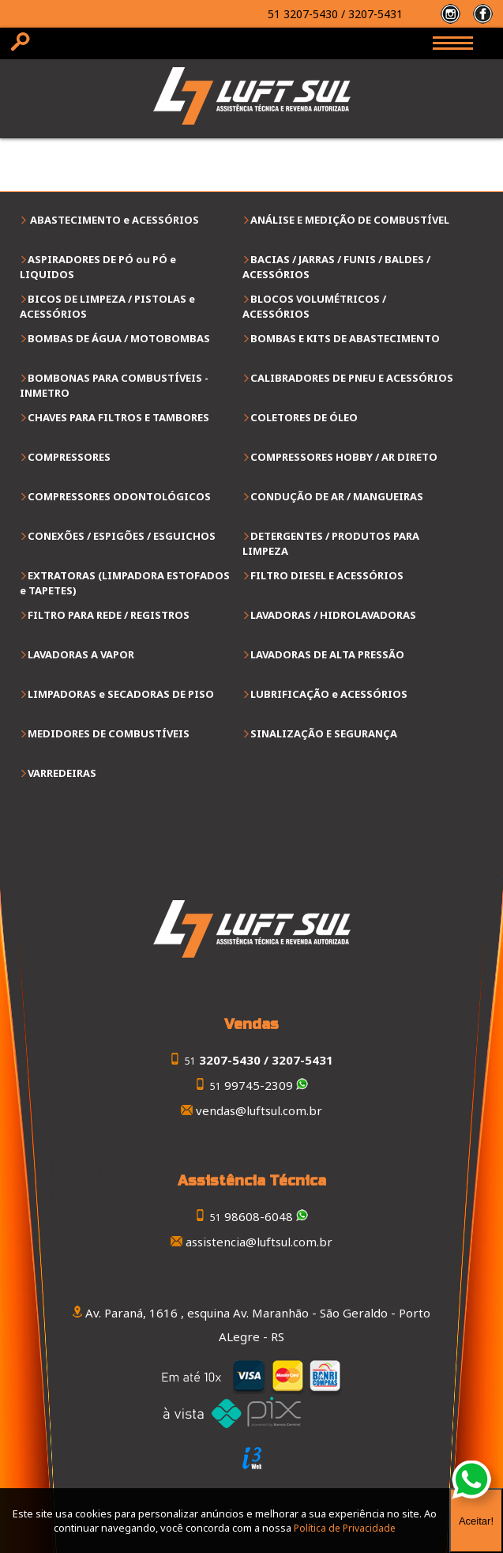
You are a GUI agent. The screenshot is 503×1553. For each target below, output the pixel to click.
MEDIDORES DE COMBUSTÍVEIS (109, 733)
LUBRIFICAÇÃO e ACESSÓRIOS (328, 694)
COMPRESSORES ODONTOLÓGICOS (119, 496)
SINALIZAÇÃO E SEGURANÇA (323, 733)
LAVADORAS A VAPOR (81, 654)
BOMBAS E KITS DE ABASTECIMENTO (345, 338)
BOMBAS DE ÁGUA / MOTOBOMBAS (119, 338)
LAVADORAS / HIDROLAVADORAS (333, 615)
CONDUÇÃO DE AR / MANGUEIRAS (336, 496)
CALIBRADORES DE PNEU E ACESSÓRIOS (351, 378)
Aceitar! (476, 1521)
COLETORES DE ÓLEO (304, 417)
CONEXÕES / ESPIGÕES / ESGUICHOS (122, 536)
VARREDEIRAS (62, 773)
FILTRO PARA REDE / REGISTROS (109, 615)
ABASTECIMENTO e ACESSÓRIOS (113, 220)
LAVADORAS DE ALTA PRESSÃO (327, 654)
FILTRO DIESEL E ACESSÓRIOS (327, 575)
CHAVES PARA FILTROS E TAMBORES (118, 417)
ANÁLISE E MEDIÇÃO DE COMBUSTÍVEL (349, 220)
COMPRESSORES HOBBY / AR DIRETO (343, 457)
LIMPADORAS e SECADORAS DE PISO (121, 694)
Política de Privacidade (345, 1528)
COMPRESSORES (69, 457)
